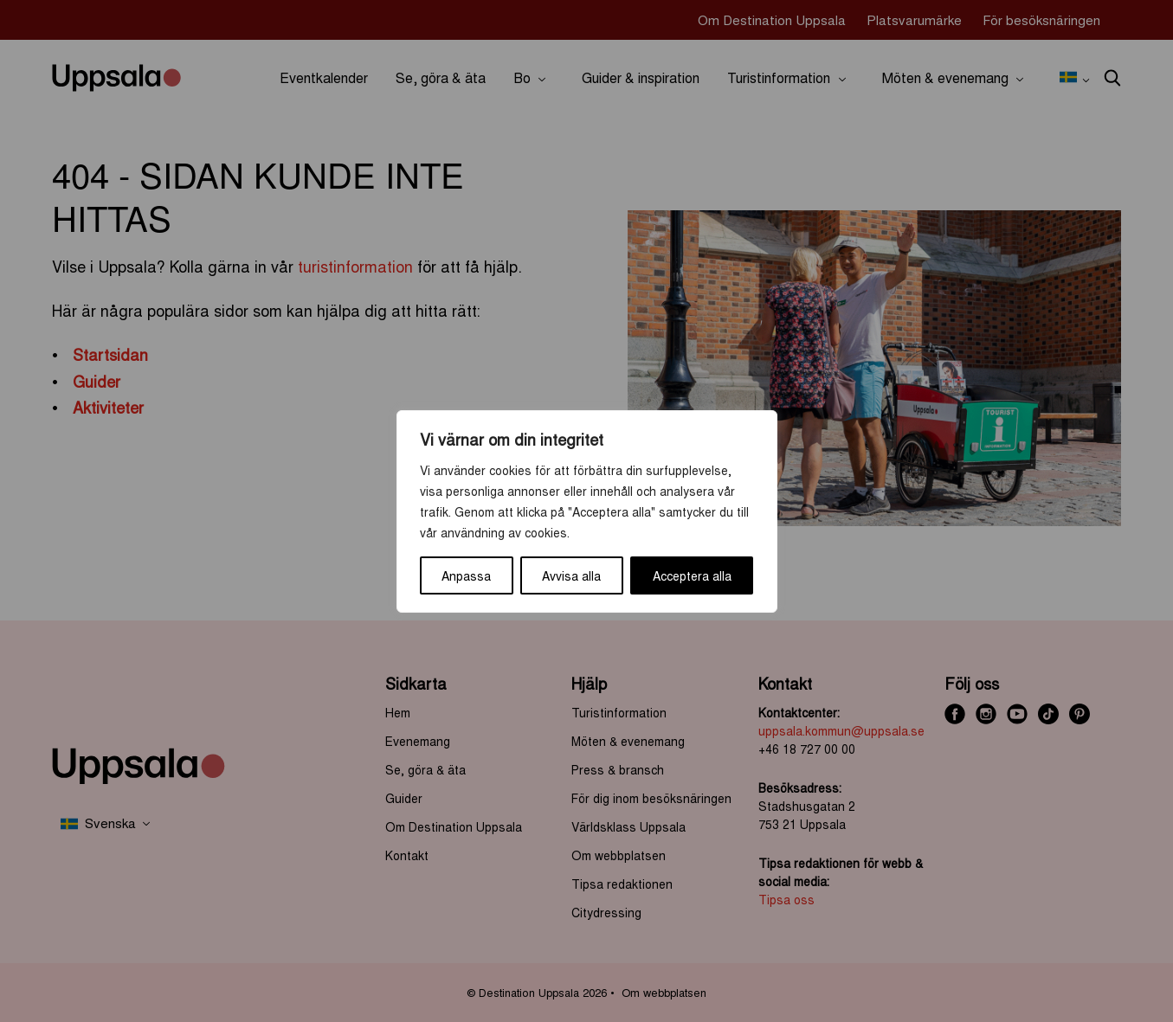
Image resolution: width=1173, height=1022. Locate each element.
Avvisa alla (571, 575)
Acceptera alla (692, 575)
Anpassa (466, 575)
